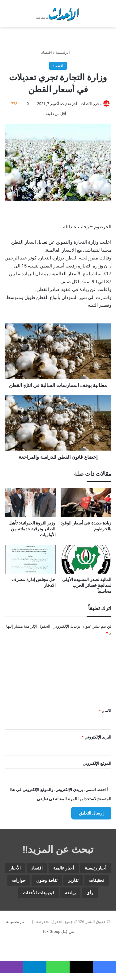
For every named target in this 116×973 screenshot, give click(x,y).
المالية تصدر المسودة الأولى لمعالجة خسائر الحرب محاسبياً (86, 585)
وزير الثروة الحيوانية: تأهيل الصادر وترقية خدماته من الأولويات (31, 528)
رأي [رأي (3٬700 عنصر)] (89, 892)
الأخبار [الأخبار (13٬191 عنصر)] (15, 868)
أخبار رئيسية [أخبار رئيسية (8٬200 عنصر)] (95, 868)
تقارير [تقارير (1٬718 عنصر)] (73, 880)
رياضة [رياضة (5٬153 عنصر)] (70, 892)
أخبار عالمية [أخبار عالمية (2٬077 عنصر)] (63, 868)
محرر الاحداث (91, 104)
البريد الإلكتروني (96, 737)
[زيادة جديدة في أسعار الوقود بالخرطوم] (86, 502)
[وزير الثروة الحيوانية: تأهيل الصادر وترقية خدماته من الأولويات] (30, 502)
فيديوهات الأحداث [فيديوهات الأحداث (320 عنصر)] (38, 892)
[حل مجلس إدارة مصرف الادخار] (30, 559)
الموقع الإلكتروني (97, 763)
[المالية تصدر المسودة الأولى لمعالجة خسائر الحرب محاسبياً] (86, 559)
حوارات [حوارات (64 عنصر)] (19, 880)
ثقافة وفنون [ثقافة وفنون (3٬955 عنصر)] (46, 880)
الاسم (105, 711)
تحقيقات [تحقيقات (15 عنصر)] (96, 880)
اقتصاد (46, 52)
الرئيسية (65, 52)
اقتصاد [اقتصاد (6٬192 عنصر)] (37, 868)
